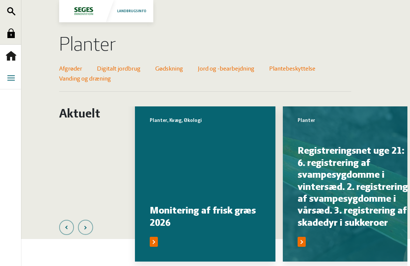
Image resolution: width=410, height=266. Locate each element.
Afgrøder (70, 68)
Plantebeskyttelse (292, 68)
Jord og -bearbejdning (226, 68)
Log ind (13, 33)
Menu (13, 78)
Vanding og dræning (85, 78)
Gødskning (169, 68)
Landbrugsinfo (106, 11)
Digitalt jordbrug (118, 68)
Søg (13, 11)
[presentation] (66, 227)
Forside (13, 56)
